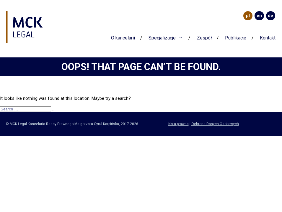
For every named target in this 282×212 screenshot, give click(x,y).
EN (259, 15)
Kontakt (268, 38)
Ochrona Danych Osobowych (215, 124)
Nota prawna (178, 124)
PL (248, 15)
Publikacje (235, 38)
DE (270, 15)
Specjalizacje (162, 38)
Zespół (204, 38)
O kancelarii (123, 38)
